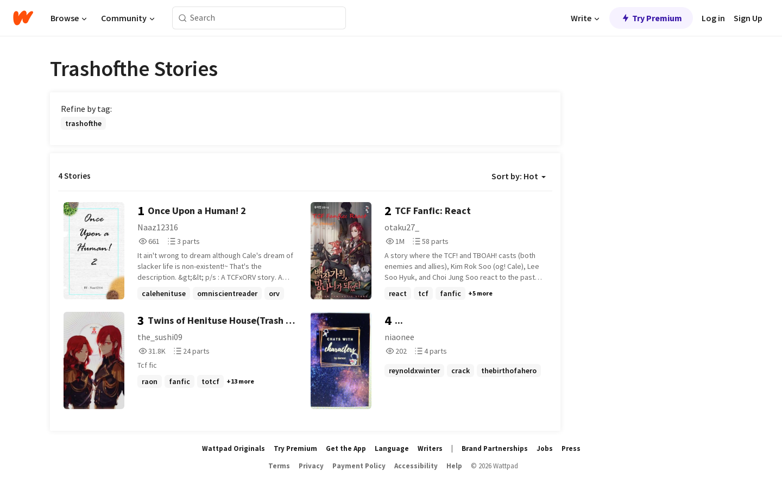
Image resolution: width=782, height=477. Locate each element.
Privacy (311, 465)
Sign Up (748, 17)
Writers (430, 448)
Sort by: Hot (518, 176)
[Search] (182, 18)
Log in (713, 17)
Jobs (545, 448)
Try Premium (651, 17)
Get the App (346, 448)
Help (454, 465)
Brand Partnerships (495, 448)
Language (392, 448)
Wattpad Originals (233, 448)
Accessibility (416, 465)
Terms (279, 465)
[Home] (23, 18)
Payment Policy (359, 465)
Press (571, 448)
